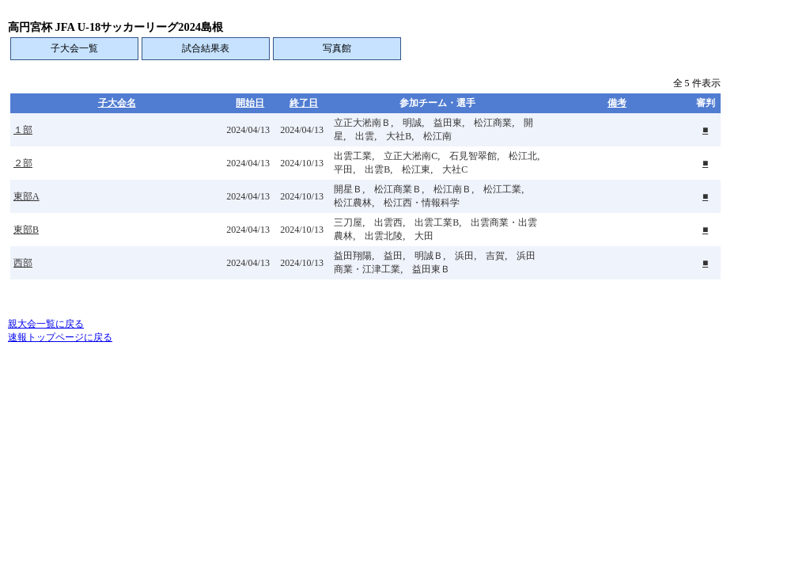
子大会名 (117, 102)
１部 (22, 129)
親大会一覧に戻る (46, 323)
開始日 (250, 102)
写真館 (337, 48)
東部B (26, 229)
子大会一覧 (74, 48)
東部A (26, 196)
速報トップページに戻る (60, 337)
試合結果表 (205, 48)
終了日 (304, 102)
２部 (22, 163)
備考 (617, 102)
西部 (22, 262)
